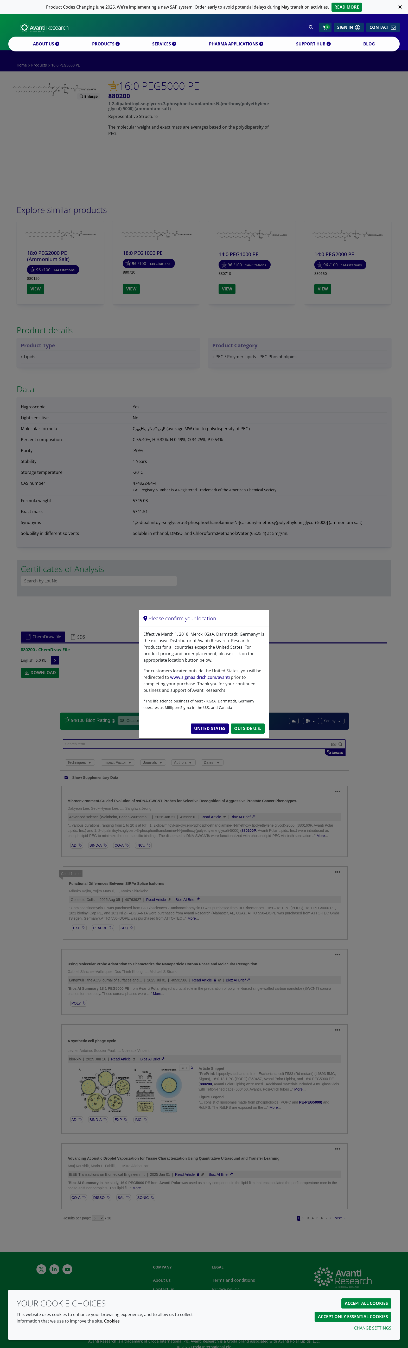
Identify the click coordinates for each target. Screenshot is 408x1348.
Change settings (372, 1328)
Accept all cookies (366, 1303)
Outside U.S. (247, 728)
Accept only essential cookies (353, 1316)
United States (209, 728)
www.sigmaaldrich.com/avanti (200, 677)
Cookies (112, 1321)
